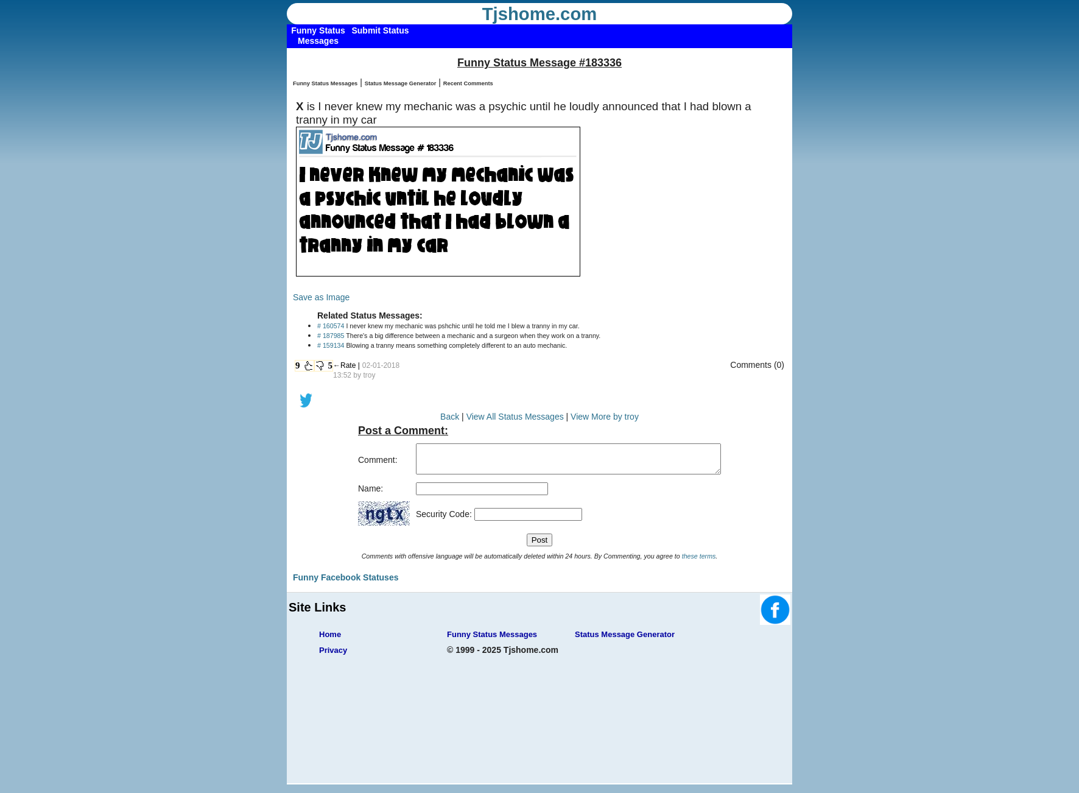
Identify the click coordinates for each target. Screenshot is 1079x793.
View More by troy (605, 416)
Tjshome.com (539, 14)
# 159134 (330, 345)
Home (330, 639)
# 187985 (330, 335)
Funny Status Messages (325, 83)
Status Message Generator (401, 83)
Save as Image (321, 297)
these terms (699, 561)
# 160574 (330, 326)
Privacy (333, 655)
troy (369, 375)
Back (449, 416)
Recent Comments (468, 83)
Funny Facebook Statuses (345, 583)
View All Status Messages (515, 416)
